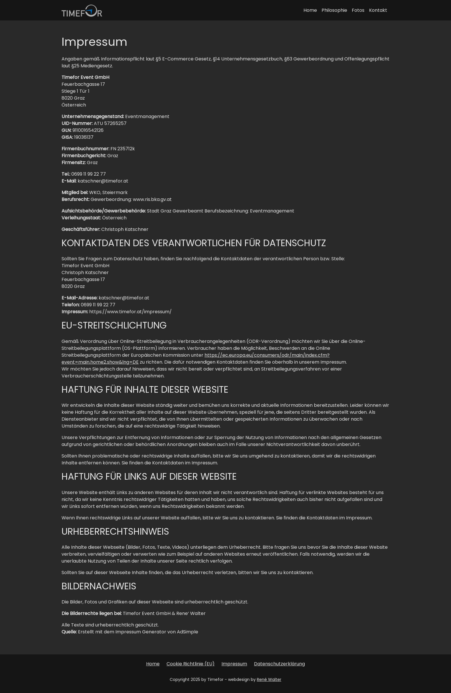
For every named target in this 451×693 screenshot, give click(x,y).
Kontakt (378, 10)
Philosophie (334, 10)
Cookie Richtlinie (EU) (191, 663)
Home (310, 10)
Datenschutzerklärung (279, 663)
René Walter (269, 679)
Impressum (234, 663)
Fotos (358, 10)
